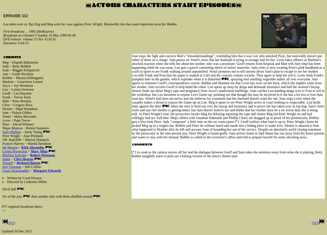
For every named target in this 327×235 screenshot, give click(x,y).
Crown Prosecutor (14, 151)
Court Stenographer (15, 170)
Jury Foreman (11, 167)
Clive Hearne (23, 159)
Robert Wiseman (42, 155)
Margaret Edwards (47, 170)
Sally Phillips (11, 132)
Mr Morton (10, 147)
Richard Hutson (28, 163)
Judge (6, 159)
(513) (315, 223)
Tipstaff (7, 163)
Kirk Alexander (32, 147)
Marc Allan (39, 151)
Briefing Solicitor (14, 155)
